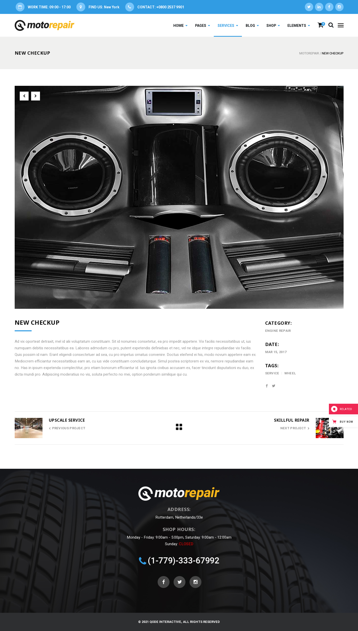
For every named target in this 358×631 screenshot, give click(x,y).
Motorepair (309, 53)
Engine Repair (278, 331)
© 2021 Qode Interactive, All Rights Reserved (179, 621)
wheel (290, 373)
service (272, 373)
